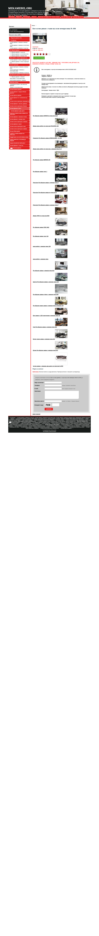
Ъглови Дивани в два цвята (17, 110)
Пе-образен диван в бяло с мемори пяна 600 (45, 294)
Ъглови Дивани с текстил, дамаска (18, 103)
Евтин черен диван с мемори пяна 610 (44, 339)
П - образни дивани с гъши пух (17, 52)
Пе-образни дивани (14, 50)
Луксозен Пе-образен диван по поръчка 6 (45, 192)
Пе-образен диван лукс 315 (40, 236)
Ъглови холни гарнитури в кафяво (18, 128)
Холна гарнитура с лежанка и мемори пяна (19, 67)
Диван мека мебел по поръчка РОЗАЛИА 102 (46, 126)
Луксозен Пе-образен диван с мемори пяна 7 (46, 205)
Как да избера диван (15, 131)
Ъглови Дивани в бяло (15, 108)
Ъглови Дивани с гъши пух (16, 145)
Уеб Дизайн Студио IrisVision (49, 432)
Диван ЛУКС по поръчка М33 (41, 215)
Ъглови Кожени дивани (15, 89)
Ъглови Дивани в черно (16, 124)
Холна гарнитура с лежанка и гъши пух (19, 72)
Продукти (18, 16)
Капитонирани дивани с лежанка (18, 80)
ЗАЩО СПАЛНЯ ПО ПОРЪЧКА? (17, 143)
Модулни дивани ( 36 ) (16, 38)
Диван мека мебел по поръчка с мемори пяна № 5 (47, 149)
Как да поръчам (66, 16)
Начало (33, 25)
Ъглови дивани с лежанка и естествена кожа (19, 46)
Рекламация (26, 16)
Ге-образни (13, 40)
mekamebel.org (20, 8)
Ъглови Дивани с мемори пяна (17, 119)
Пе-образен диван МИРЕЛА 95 (41, 159)
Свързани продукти (77, 16)
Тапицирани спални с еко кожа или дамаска (18, 85)
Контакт (34, 16)
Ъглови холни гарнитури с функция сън (20, 101)
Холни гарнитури (14, 64)
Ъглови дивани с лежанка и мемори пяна (18, 43)
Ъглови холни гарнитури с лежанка (18, 121)
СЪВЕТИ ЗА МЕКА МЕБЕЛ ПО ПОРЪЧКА (17, 134)
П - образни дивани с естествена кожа (19, 54)
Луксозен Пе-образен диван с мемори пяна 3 (46, 182)
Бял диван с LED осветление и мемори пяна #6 (46, 315)
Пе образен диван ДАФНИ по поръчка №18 (45, 115)
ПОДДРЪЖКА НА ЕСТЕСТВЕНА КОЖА (19, 137)
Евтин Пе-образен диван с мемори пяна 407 (45, 350)
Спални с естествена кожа (16, 87)
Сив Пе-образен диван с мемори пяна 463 (45, 327)
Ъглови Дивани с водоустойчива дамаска (18, 92)
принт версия (36, 415)
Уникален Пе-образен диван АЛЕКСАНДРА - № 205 (47, 138)
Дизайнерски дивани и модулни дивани (19, 74)
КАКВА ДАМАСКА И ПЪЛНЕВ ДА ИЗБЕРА (18, 140)
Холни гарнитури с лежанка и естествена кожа (17, 70)
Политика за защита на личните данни (49, 16)
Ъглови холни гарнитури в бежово (18, 106)
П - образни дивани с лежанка (17, 76)
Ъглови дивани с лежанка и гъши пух (19, 48)
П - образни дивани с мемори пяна (18, 55)
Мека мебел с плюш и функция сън (18, 57)
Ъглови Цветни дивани (15, 95)
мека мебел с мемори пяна (40, 259)
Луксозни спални (14, 82)
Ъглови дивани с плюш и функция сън (19, 59)
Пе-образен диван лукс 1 (40, 171)
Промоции (11, 16)
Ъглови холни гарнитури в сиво (18, 126)
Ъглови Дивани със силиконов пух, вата (18, 98)
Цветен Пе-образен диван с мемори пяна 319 (46, 282)
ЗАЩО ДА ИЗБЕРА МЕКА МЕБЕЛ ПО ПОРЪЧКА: (19, 114)
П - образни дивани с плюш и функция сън (19, 62)
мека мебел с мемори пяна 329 (42, 246)
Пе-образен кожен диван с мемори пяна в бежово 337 (48, 305)
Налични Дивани (15, 148)
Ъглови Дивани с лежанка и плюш (18, 116)
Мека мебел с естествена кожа (17, 78)
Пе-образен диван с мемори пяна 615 (43, 270)
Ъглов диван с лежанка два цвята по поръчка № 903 (48, 366)
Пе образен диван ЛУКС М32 (41, 227)
